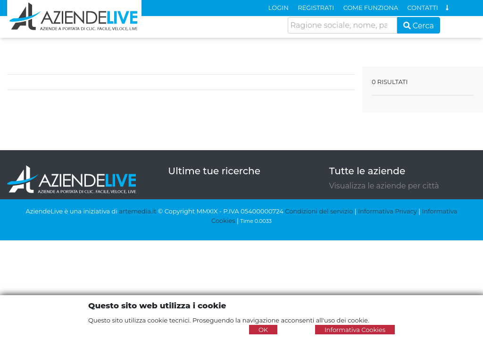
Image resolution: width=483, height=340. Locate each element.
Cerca (418, 25)
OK (263, 329)
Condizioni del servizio (319, 211)
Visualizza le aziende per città (384, 185)
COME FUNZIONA (370, 7)
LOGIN (278, 7)
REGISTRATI (316, 7)
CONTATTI (423, 7)
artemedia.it (137, 211)
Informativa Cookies (355, 329)
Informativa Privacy (387, 211)
